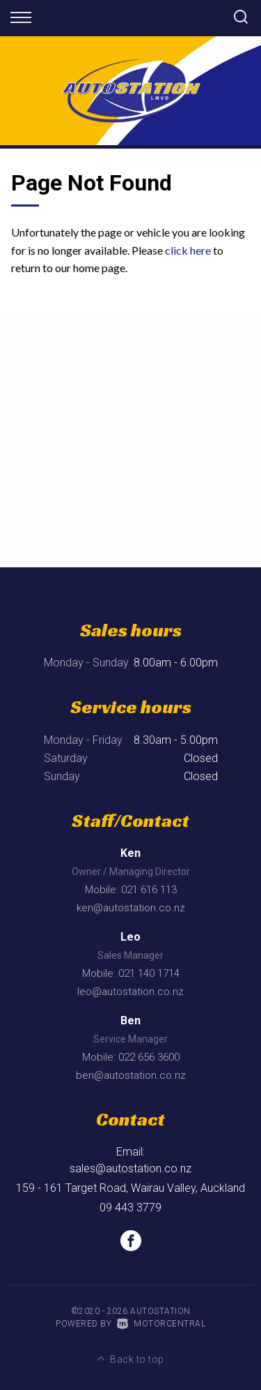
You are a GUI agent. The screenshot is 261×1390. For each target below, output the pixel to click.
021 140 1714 (149, 973)
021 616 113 (149, 889)
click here (188, 250)
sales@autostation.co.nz (130, 1168)
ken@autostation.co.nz (131, 908)
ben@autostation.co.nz (131, 1075)
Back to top (130, 1359)
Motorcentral (161, 1324)
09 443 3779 (130, 1207)
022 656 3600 (149, 1057)
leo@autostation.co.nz (130, 991)
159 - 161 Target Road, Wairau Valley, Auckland (130, 1188)
